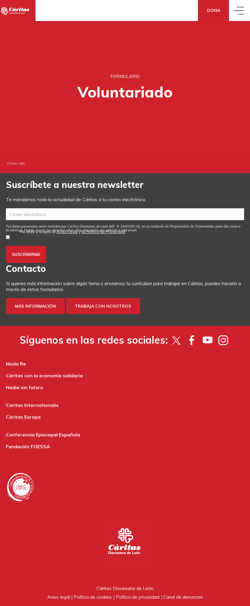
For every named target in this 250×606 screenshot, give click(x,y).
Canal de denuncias (183, 597)
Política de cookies (93, 597)
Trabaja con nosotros (103, 306)
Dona (213, 10)
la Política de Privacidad (103, 231)
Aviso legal (58, 597)
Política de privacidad (137, 597)
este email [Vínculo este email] (128, 230)
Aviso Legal (67, 231)
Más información (35, 306)
